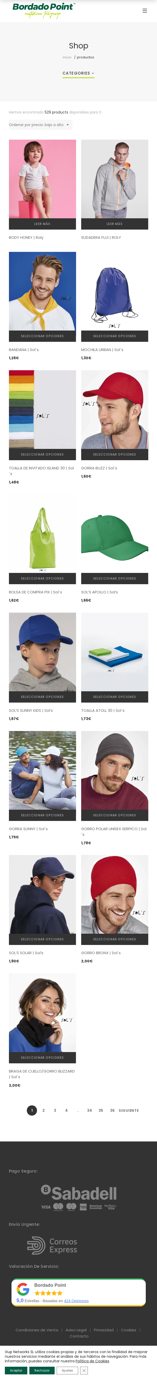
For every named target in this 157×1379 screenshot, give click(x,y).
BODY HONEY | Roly (26, 237)
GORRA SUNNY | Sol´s (28, 828)
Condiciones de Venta (37, 1330)
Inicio (67, 57)
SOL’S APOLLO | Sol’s (99, 592)
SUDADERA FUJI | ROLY (101, 237)
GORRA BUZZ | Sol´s (99, 468)
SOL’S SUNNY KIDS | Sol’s (31, 710)
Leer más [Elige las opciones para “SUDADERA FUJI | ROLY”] (115, 224)
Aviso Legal (76, 1330)
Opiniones (76, 1301)
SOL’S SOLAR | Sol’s (26, 952)
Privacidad (104, 1330)
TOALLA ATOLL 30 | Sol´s (103, 710)
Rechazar (42, 1370)
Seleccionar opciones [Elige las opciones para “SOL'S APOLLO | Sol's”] (114, 578)
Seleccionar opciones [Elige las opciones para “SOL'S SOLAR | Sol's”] (42, 939)
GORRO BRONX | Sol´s (101, 952)
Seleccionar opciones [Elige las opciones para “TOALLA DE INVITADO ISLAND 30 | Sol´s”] (42, 454)
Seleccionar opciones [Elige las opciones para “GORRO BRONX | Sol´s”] (114, 939)
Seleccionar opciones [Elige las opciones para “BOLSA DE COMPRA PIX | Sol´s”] (42, 578)
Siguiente (124, 1110)
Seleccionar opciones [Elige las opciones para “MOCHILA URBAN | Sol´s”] (114, 336)
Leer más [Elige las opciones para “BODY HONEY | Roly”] (42, 224)
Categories (76, 73)
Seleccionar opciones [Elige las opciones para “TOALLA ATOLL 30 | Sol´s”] (114, 697)
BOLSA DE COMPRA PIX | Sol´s (35, 592)
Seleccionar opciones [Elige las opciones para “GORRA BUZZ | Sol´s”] (114, 454)
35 (101, 1110)
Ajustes (67, 1370)
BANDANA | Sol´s (24, 349)
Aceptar (16, 1370)
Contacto (79, 1336)
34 (89, 1110)
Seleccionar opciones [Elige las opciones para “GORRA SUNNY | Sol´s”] (42, 815)
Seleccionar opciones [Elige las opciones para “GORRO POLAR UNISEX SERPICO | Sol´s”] (114, 815)
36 (112, 1110)
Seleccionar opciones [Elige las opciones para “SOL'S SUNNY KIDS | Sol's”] (42, 697)
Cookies (128, 1330)
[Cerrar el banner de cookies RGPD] (84, 1370)
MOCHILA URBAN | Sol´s (102, 349)
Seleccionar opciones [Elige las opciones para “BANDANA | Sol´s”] (42, 336)
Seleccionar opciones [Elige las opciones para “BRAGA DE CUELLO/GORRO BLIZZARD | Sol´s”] (42, 1057)
